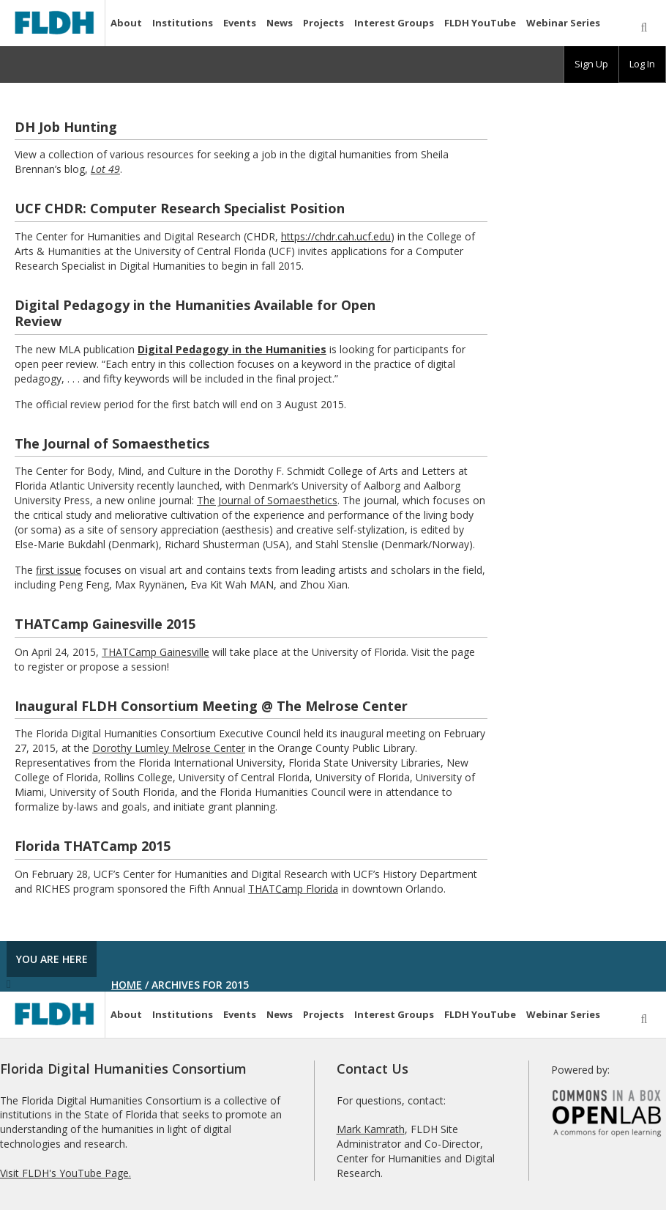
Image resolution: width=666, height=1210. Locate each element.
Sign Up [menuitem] (591, 63)
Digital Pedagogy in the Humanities (232, 349)
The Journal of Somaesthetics (267, 500)
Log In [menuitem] (642, 63)
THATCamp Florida (293, 889)
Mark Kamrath (371, 1129)
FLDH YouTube (480, 22)
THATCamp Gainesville (155, 652)
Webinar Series (563, 22)
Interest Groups (394, 22)
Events (239, 22)
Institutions (182, 22)
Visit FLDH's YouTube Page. (65, 1173)
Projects (323, 22)
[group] (591, 64)
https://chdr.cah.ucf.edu (336, 236)
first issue (58, 570)
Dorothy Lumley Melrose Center (168, 748)
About (126, 22)
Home (126, 985)
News (279, 22)
